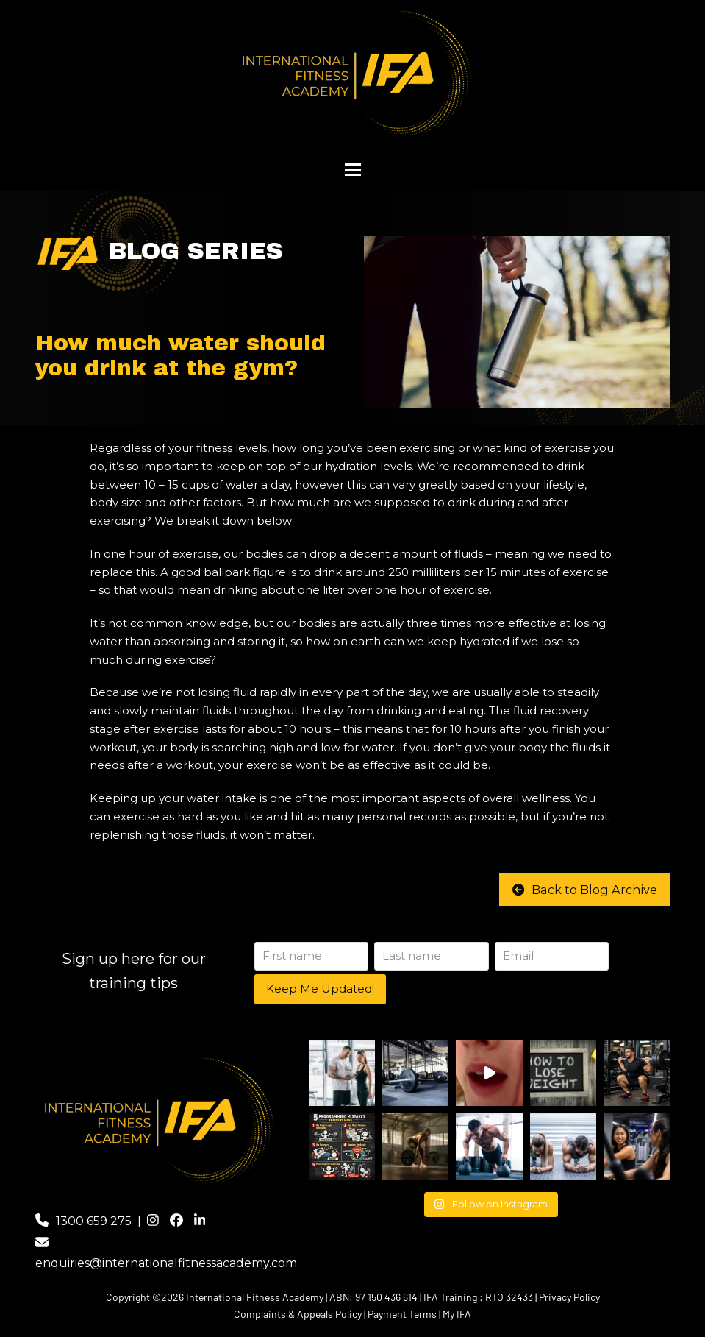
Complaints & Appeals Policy (298, 1314)
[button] (353, 169)
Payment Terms (402, 1314)
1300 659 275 (94, 1221)
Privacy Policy (569, 1297)
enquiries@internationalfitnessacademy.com (166, 1264)
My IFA (457, 1314)
